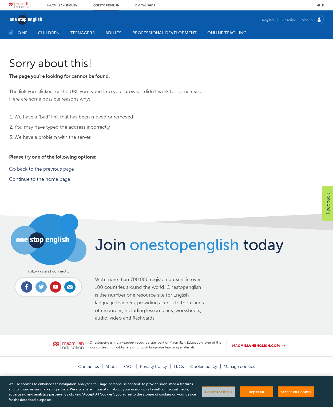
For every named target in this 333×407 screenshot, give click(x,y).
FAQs (128, 366)
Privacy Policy (153, 366)
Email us (70, 287)
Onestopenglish (106, 5)
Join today (189, 244)
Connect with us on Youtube (55, 287)
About (111, 366)
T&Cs (178, 366)
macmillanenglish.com (256, 346)
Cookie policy (203, 366)
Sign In (307, 20)
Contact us (88, 366)
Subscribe (288, 20)
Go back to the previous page (41, 169)
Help (320, 5)
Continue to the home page (39, 179)
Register (268, 20)
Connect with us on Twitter (41, 287)
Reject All (256, 395)
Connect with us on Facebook (26, 287)
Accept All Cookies (296, 395)
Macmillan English (62, 5)
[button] (327, 203)
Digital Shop (145, 5)
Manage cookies (239, 366)
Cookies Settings (218, 395)
